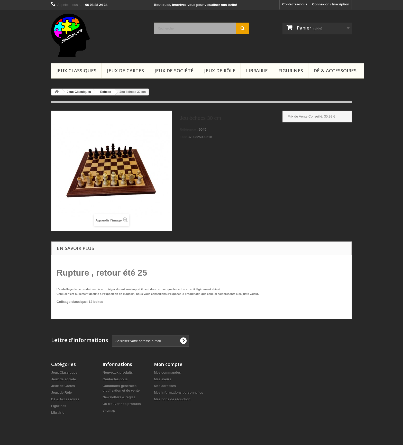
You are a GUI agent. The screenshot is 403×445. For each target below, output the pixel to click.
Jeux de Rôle (219, 70)
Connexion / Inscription (330, 4)
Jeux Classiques (76, 70)
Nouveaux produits (118, 372)
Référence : (189, 129)
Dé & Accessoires (335, 70)
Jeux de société (174, 70)
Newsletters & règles (119, 397)
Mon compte (168, 364)
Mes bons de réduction (172, 399)
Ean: (183, 137)
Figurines (290, 70)
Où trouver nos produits (122, 404)
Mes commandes (167, 372)
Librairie (257, 70)
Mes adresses (165, 386)
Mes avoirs (162, 379)
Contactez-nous (294, 4)
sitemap (109, 410)
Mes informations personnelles (178, 392)
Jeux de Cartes (125, 70)
